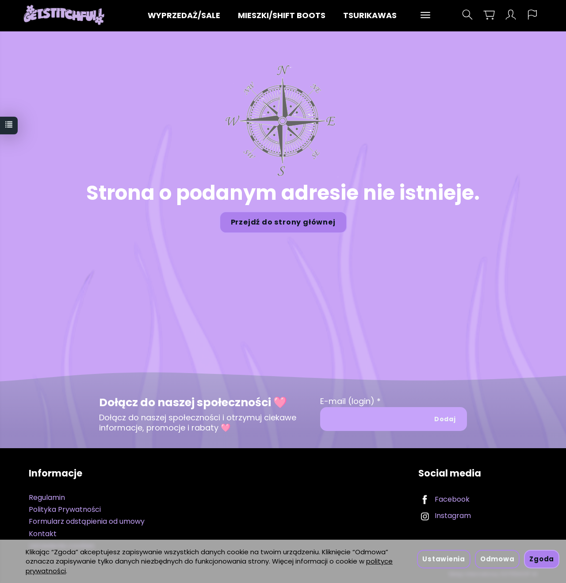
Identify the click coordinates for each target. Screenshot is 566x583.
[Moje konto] (511, 15)
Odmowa (497, 559)
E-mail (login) (347, 401)
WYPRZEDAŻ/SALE (184, 15)
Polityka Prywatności (65, 509)
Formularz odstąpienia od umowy (87, 521)
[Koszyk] (489, 15)
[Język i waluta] (532, 15)
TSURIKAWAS (370, 15)
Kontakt (43, 534)
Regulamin (47, 497)
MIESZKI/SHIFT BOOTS (281, 15)
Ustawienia (443, 559)
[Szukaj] (467, 15)
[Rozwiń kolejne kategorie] (425, 15)
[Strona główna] (66, 15)
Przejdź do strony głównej (283, 222)
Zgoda (541, 559)
